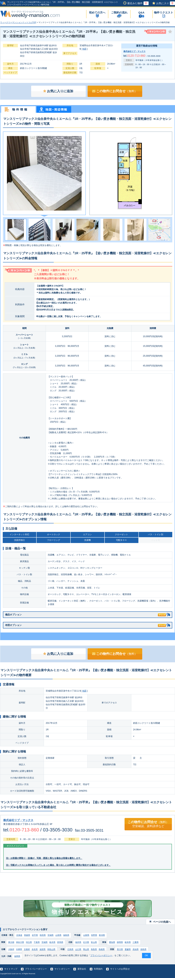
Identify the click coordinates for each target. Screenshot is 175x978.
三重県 (136, 942)
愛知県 (112, 942)
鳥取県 (94, 949)
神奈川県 (20, 942)
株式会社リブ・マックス (134, 51)
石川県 (86, 942)
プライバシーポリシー (36, 969)
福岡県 (17, 956)
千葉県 (37, 942)
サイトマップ (10, 969)
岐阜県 (128, 942)
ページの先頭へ (162, 921)
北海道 (19, 935)
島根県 (102, 949)
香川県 (120, 949)
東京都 (11, 942)
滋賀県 (43, 949)
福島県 (66, 935)
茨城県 (45, 942)
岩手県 (35, 935)
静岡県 (120, 942)
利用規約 (98, 969)
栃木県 (52, 942)
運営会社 (81, 969)
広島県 (70, 949)
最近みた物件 (138, 3)
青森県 (27, 935)
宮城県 (51, 935)
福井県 (78, 942)
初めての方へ (97, 12)
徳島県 (143, 949)
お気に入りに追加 (58, 91)
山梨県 (86, 935)
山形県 (58, 935)
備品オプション (85, 614)
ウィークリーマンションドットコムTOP (18, 22)
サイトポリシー (62, 969)
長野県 (94, 935)
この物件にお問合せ (114, 91)
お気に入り (165, 3)
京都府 (27, 949)
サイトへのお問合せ (120, 969)
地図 (84, 49)
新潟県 (102, 935)
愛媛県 (128, 949)
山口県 (78, 949)
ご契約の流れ (119, 12)
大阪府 (11, 949)
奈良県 (35, 949)
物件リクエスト (163, 12)
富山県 (94, 942)
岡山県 (86, 949)
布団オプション (85, 624)
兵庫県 (19, 949)
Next (79, 173)
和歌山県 (51, 949)
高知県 (136, 949)
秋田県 (43, 935)
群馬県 (60, 942)
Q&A (141, 12)
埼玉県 (29, 942)
